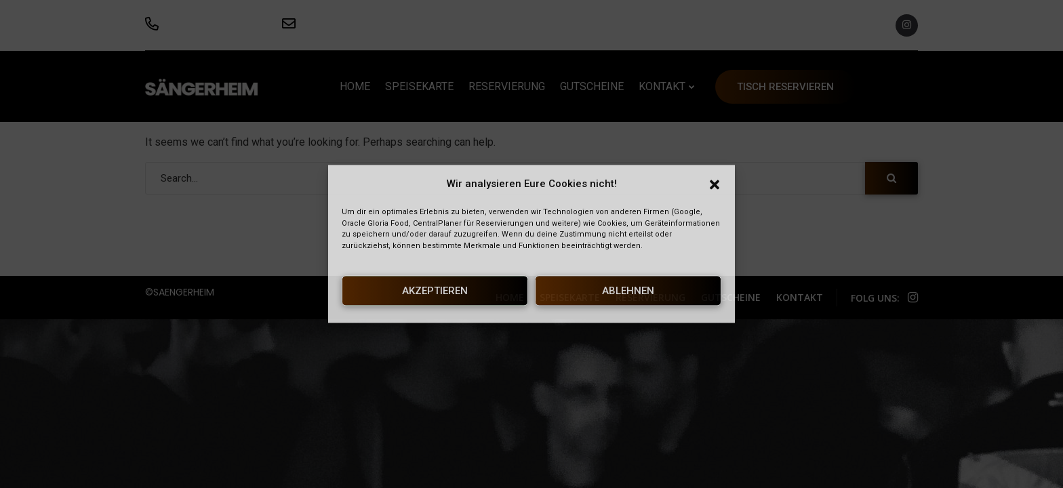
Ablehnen (628, 291)
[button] (714, 184)
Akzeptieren (435, 291)
